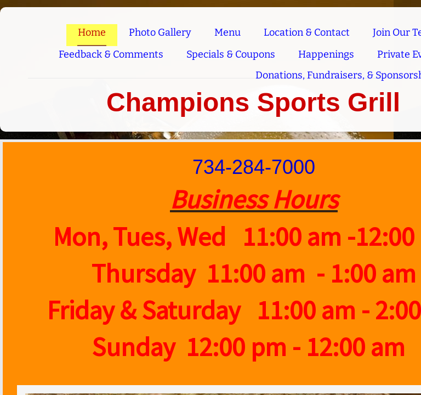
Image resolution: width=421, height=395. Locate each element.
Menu (227, 32)
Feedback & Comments (111, 54)
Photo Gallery (160, 32)
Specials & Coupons (230, 54)
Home (92, 32)
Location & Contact (307, 32)
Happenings (326, 54)
